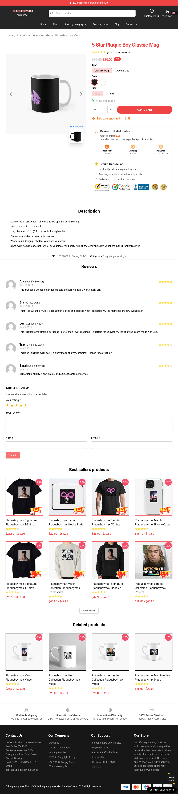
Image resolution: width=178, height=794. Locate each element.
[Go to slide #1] (37, 153)
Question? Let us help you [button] (162, 790)
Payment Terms (100, 747)
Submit (13, 455)
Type (94, 65)
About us (54, 742)
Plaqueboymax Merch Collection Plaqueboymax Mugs (64, 679)
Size (94, 88)
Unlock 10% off (171, 779)
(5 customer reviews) (118, 52)
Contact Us (98, 757)
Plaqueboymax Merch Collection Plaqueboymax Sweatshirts (64, 588)
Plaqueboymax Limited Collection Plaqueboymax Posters (150, 588)
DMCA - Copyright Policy (62, 757)
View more (89, 610)
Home (9, 35)
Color (95, 76)
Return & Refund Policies (105, 752)
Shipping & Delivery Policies (106, 742)
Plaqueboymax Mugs (68, 35)
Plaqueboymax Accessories (34, 35)
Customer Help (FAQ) (103, 762)
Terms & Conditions (59, 747)
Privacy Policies (57, 752)
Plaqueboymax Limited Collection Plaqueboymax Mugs (107, 679)
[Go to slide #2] (55, 153)
